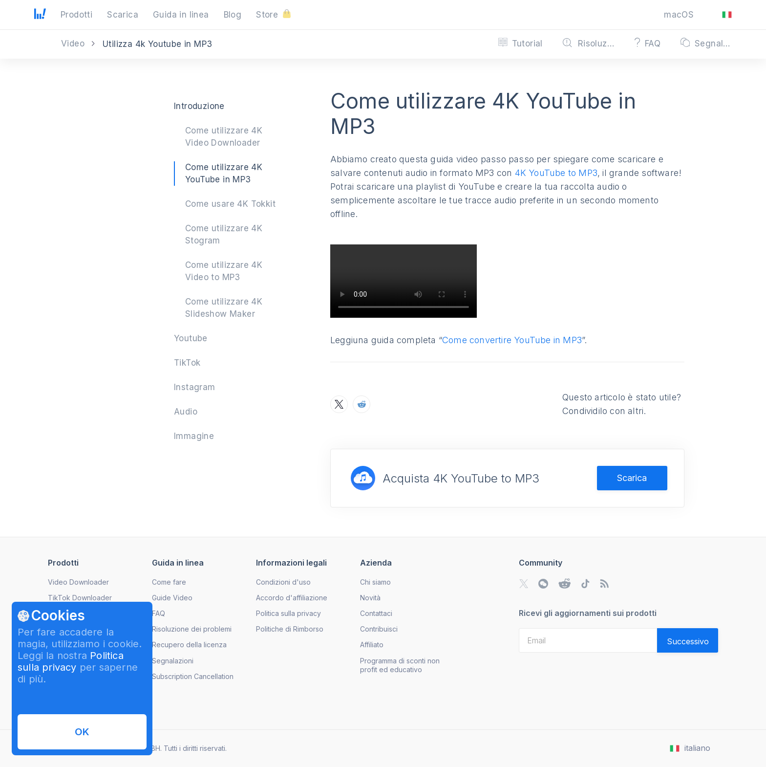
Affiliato (371, 644)
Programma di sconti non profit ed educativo (400, 665)
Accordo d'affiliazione (291, 597)
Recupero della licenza (189, 644)
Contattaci (376, 613)
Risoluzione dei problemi (192, 629)
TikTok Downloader (80, 597)
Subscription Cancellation (193, 676)
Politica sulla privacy (71, 661)
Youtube (191, 338)
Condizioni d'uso (283, 582)
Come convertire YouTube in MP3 (512, 340)
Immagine (194, 436)
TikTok (187, 363)
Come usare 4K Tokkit (230, 204)
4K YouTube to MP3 (556, 173)
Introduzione (199, 106)
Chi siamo (375, 582)
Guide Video (172, 597)
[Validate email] (687, 640)
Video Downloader (78, 582)
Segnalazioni (172, 661)
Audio (185, 411)
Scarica (632, 478)
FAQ (158, 613)
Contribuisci (379, 629)
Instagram (194, 387)
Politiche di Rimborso (289, 629)
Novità (370, 597)
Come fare (169, 582)
